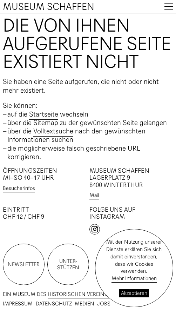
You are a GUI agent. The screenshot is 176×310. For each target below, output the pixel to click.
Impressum (18, 304)
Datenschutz (54, 304)
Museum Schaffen (48, 6)
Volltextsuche (53, 131)
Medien (84, 304)
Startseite (43, 114)
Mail (94, 195)
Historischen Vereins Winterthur (95, 294)
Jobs (103, 304)
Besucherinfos (19, 188)
